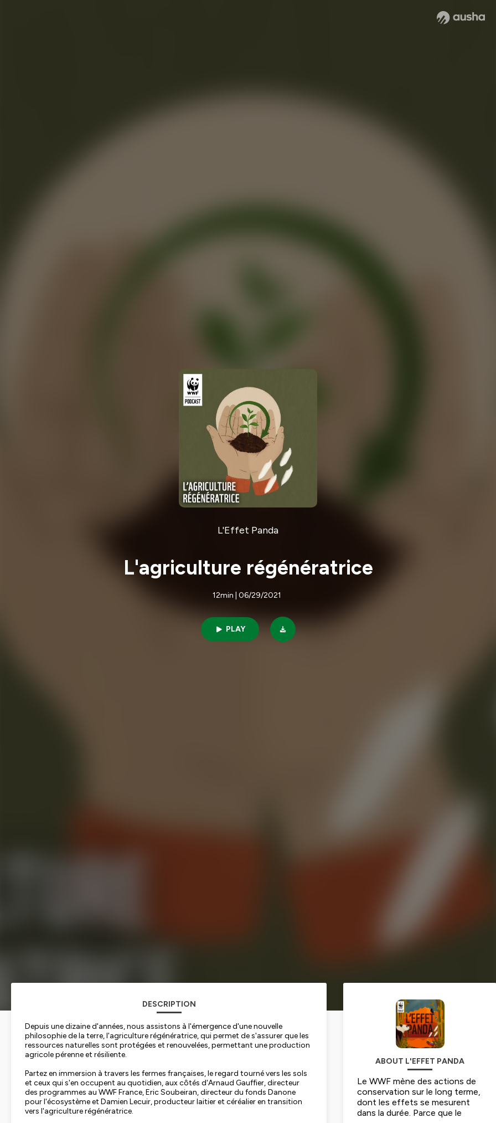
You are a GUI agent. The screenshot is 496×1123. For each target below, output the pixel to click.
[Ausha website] (461, 17)
